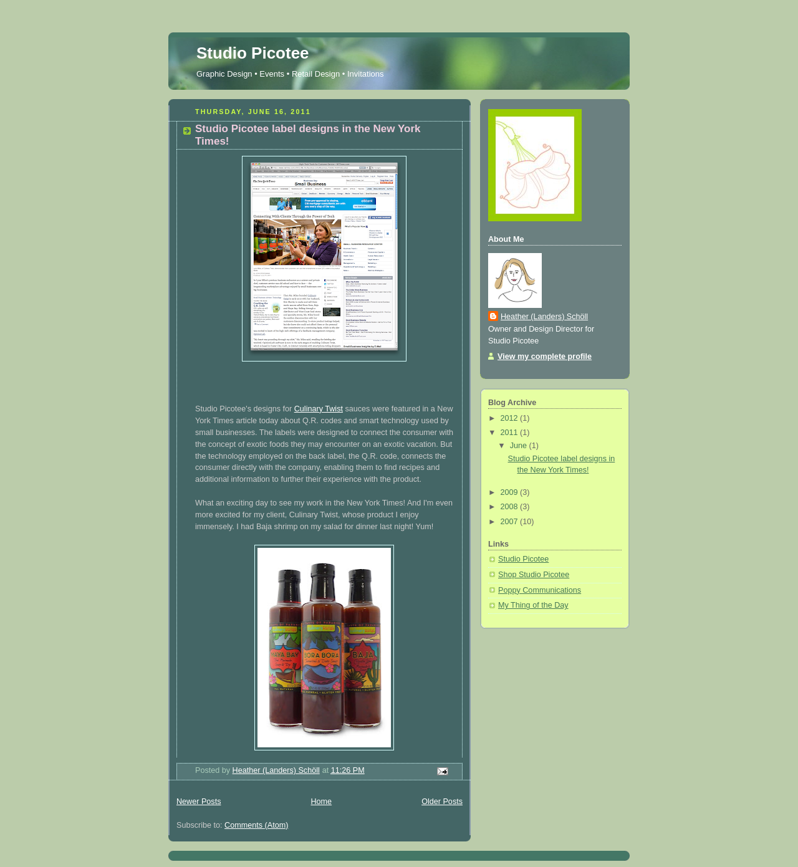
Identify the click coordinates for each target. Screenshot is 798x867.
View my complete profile (545, 356)
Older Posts (442, 801)
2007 (511, 521)
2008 (511, 506)
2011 (511, 432)
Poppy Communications (539, 590)
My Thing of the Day (533, 605)
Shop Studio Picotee (533, 574)
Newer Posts (198, 801)
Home (321, 801)
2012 (511, 418)
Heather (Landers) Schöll (544, 316)
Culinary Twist (318, 409)
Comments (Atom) (256, 825)
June (519, 445)
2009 (511, 492)
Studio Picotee (252, 53)
